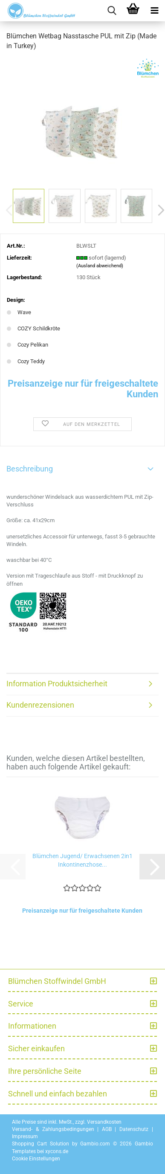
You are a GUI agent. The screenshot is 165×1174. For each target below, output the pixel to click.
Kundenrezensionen (40, 704)
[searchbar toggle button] (111, 10)
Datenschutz (133, 1129)
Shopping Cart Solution (40, 1144)
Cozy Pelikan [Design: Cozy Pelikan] (27, 344)
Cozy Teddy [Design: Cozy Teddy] (26, 361)
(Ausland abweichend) (99, 266)
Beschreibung (29, 468)
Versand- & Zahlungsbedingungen (53, 1129)
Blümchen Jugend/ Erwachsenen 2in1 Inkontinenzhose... (82, 860)
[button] (152, 866)
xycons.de (56, 1151)
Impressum (25, 1136)
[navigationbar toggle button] (154, 10)
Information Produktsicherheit (56, 683)
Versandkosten (104, 1122)
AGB (107, 1129)
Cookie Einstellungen (36, 1159)
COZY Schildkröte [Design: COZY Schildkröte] (33, 328)
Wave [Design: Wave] (19, 312)
